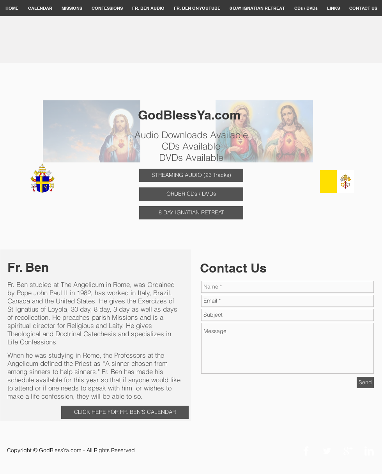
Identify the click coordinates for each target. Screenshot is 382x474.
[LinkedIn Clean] (369, 451)
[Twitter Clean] (327, 451)
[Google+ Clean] (348, 451)
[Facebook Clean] (306, 451)
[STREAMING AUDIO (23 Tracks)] (191, 175)
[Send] (365, 382)
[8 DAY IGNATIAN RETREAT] (191, 212)
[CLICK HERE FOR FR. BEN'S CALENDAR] (125, 412)
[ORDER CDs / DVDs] (191, 194)
